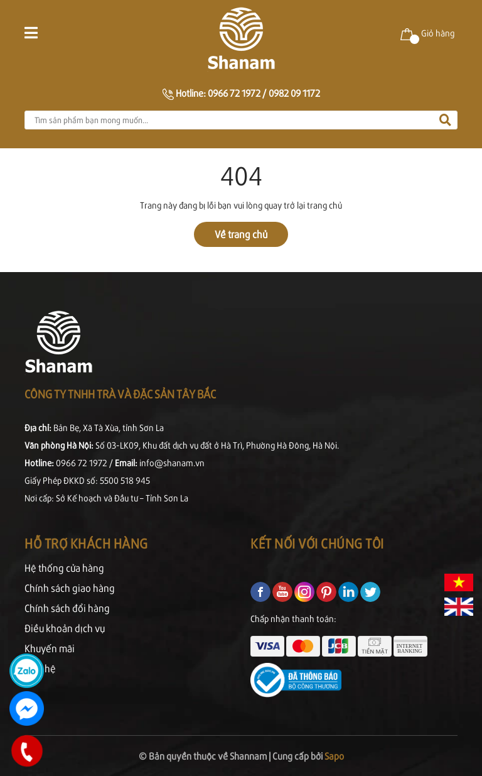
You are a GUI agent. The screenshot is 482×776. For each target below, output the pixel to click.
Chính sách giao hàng (69, 587)
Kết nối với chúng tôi (317, 543)
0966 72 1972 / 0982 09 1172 (264, 93)
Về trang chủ (241, 234)
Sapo (334, 756)
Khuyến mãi (49, 648)
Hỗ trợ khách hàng (86, 543)
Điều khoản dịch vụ (64, 628)
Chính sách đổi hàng (67, 608)
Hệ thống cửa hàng (64, 567)
